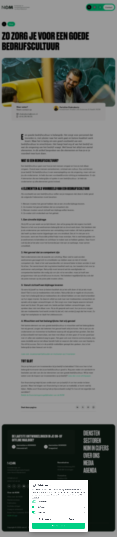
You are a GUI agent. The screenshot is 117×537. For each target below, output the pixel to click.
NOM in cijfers (96, 448)
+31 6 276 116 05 (25, 116)
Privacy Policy (33, 527)
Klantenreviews (13, 500)
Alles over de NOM (14, 497)
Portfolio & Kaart (13, 506)
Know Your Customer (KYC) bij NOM (21, 512)
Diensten (91, 433)
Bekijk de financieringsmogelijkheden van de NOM (42, 395)
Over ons (91, 455)
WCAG (65, 527)
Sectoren (92, 440)
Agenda (90, 470)
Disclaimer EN (46, 527)
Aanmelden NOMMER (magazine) (57, 446)
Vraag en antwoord (15, 509)
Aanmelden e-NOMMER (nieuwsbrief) (26, 446)
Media (88, 463)
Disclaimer (57, 527)
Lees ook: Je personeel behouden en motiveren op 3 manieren (48, 354)
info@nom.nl (12, 478)
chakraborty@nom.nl (28, 114)
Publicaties (11, 503)
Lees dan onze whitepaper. (79, 376)
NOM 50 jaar (12, 516)
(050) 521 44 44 (13, 481)
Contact (108, 7)
